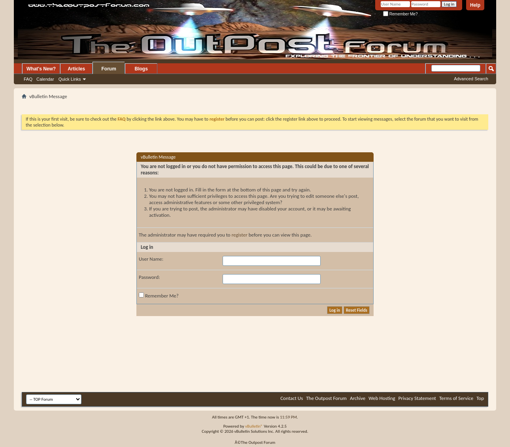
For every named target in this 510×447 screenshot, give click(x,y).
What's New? (41, 69)
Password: (149, 277)
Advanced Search (471, 78)
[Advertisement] (255, 104)
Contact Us (291, 398)
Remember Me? (400, 14)
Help (475, 5)
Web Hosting (381, 398)
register (239, 235)
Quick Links (70, 79)
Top (480, 398)
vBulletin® (254, 426)
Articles (76, 69)
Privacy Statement (417, 398)
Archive (357, 398)
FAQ (28, 79)
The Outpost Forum (326, 398)
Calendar (45, 79)
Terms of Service (456, 398)
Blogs (141, 69)
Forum (109, 69)
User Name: (151, 259)
